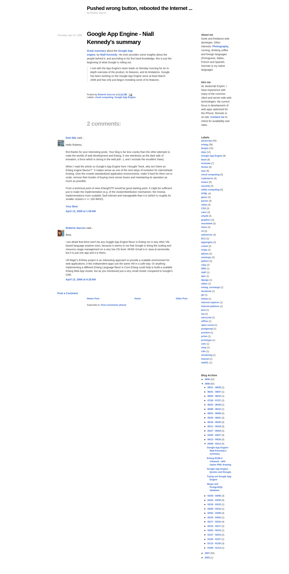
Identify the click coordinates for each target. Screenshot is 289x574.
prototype (206, 340)
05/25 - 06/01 (214, 418)
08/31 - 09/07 (214, 392)
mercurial (206, 317)
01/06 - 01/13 (214, 548)
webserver (207, 234)
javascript (206, 140)
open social (207, 325)
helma (204, 298)
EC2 (203, 238)
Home (137, 298)
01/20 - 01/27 (214, 539)
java (203, 310)
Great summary (96, 50)
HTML (204, 193)
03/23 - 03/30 (214, 500)
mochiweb (207, 223)
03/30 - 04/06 (214, 496)
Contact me (217, 117)
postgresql (207, 328)
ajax (203, 276)
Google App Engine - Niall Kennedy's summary (218, 450)
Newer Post (93, 298)
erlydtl (204, 216)
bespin (205, 148)
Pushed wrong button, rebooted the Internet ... (139, 8)
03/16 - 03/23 (214, 504)
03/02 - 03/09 (214, 513)
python (205, 261)
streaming (206, 355)
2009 (207, 379)
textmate (206, 163)
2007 (207, 553)
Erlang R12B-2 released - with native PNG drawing (219, 461)
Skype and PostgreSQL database (215, 487)
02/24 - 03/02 (214, 517)
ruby (203, 265)
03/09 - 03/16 (214, 509)
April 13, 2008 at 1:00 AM (81, 211)
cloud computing (104, 97)
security (205, 186)
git (202, 295)
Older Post (181, 298)
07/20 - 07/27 (214, 400)
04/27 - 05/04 (214, 431)
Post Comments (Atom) (113, 305)
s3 (202, 231)
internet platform (210, 306)
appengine (207, 242)
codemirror (207, 178)
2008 (207, 383)
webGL (205, 362)
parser (204, 201)
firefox (204, 167)
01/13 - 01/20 (214, 543)
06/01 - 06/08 (214, 413)
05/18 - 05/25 (214, 422)
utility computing (210, 189)
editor (204, 283)
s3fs (203, 351)
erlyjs (204, 250)
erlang (204, 144)
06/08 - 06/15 (214, 409)
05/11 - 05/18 (214, 426)
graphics (206, 220)
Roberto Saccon (76, 227)
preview (205, 332)
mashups (206, 257)
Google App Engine (124, 97)
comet (204, 246)
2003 (207, 557)
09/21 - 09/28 (214, 387)
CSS (203, 208)
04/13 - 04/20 (214, 439)
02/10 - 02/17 (214, 526)
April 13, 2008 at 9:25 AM (81, 279)
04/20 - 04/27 (214, 435)
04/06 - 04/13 (214, 443)
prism (204, 336)
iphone (205, 253)
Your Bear (72, 206)
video (204, 204)
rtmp (203, 347)
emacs (204, 182)
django (205, 280)
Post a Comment (68, 293)
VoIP (203, 272)
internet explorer (210, 302)
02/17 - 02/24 (214, 521)
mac (203, 171)
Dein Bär (71, 137)
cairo (204, 212)
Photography (221, 46)
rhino (204, 227)
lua (203, 314)
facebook (206, 291)
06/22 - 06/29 (214, 404)
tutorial (205, 359)
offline (204, 321)
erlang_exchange (210, 287)
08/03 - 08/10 (214, 396)
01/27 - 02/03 (214, 535)
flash (204, 159)
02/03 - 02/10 (214, 530)
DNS (203, 268)
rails (203, 344)
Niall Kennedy (108, 54)
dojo (203, 152)
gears (204, 197)
